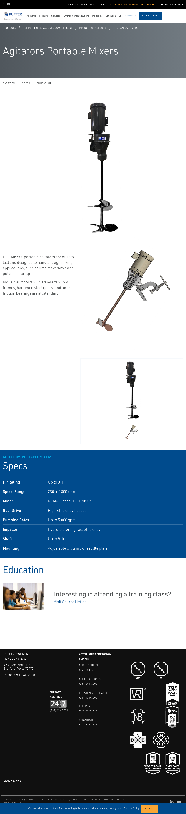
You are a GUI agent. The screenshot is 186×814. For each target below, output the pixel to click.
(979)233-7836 (88, 710)
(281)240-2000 (24, 675)
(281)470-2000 (88, 697)
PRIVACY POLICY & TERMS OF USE (24, 799)
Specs (26, 83)
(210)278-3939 (88, 724)
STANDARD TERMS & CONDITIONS (66, 799)
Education (44, 83)
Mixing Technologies (92, 27)
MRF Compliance (14, 802)
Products (9, 27)
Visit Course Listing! (71, 601)
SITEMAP (94, 799)
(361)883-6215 (88, 669)
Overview (9, 83)
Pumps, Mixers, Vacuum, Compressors (47, 27)
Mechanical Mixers (125, 27)
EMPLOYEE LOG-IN (114, 799)
